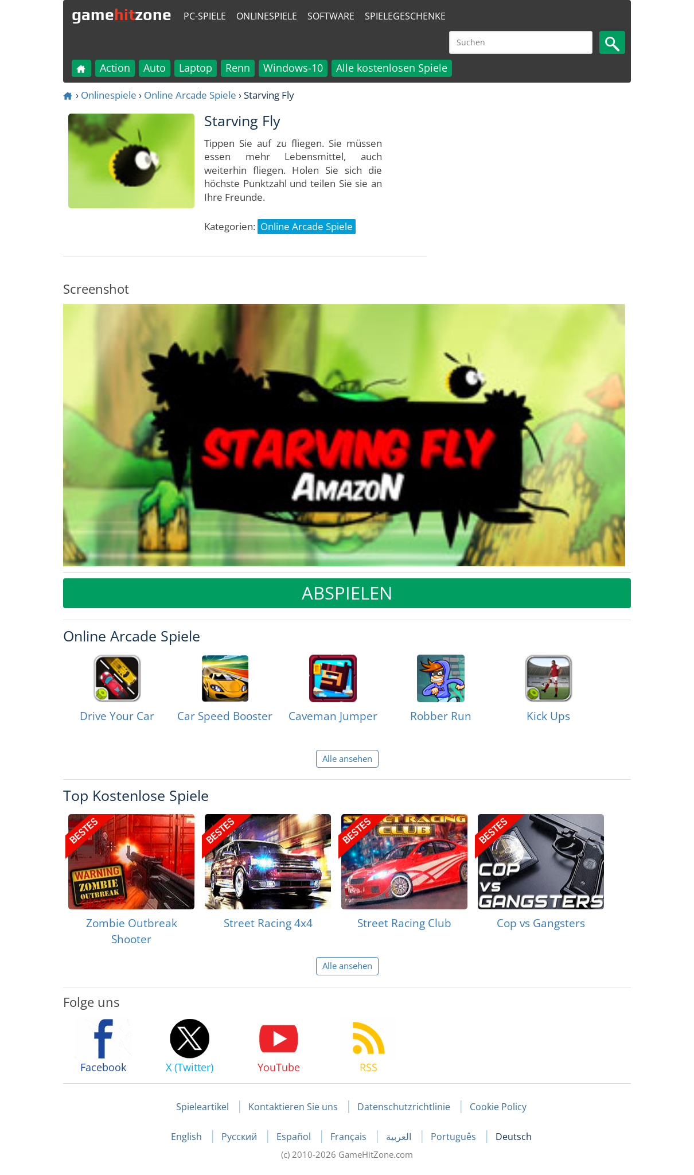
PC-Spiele (205, 16)
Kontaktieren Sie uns (293, 1106)
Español (294, 1136)
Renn (237, 68)
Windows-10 (293, 68)
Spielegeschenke (405, 16)
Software (330, 16)
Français (349, 1136)
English (187, 1136)
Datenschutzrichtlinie (403, 1106)
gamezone (121, 14)
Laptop (195, 68)
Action (115, 68)
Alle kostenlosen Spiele (391, 68)
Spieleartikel (202, 1106)
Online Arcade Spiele (190, 95)
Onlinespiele (266, 16)
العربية (400, 1136)
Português (454, 1136)
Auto (154, 68)
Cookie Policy (498, 1106)
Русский (240, 1136)
